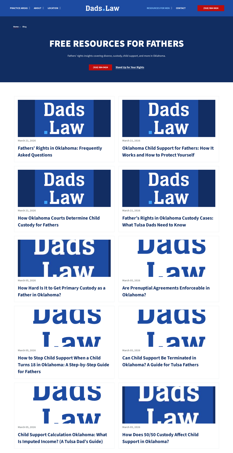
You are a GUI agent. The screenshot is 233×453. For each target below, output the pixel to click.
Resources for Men (158, 8)
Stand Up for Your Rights (130, 67)
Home (16, 26)
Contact (181, 8)
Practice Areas (19, 8)
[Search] (192, 8)
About (37, 8)
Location (53, 8)
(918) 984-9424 (210, 8)
